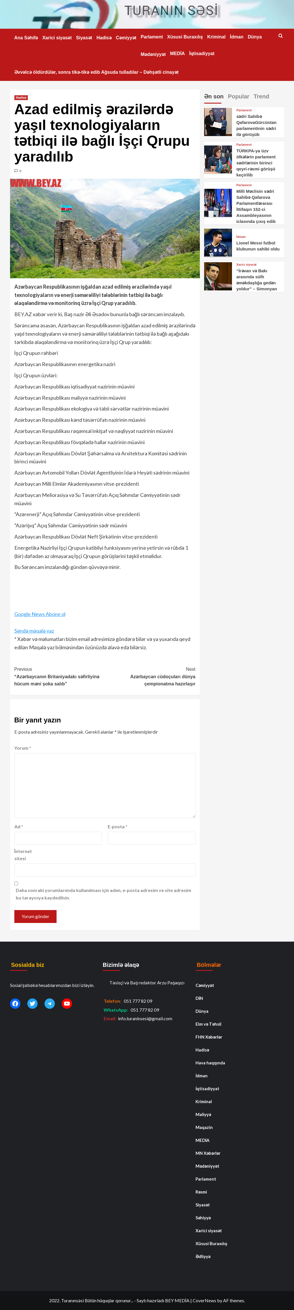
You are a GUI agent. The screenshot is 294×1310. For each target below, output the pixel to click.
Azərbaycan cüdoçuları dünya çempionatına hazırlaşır (150, 676)
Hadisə (104, 37)
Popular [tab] (238, 96)
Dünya (255, 36)
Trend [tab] (261, 96)
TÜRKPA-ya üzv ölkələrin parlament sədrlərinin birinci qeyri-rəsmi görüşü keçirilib (256, 162)
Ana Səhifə (26, 37)
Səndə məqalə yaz (34, 630)
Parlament (152, 36)
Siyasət (84, 37)
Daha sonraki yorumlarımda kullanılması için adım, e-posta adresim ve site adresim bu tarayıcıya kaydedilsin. (103, 893)
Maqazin (204, 1127)
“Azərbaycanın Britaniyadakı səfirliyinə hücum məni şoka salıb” (59, 676)
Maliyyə (203, 1114)
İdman (236, 36)
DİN (199, 998)
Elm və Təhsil (208, 1024)
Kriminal (216, 36)
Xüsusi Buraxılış (185, 36)
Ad (18, 826)
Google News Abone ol (39, 614)
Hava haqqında (210, 1062)
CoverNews (204, 1300)
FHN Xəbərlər (209, 1036)
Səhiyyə (203, 1217)
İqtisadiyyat (201, 53)
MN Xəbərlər (208, 1153)
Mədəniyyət (153, 54)
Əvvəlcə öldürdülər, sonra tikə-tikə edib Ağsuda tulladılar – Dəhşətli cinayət (96, 72)
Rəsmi (201, 1191)
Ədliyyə (203, 1256)
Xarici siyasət (56, 37)
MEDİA (177, 53)
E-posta (117, 826)
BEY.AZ (23, 314)
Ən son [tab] (214, 96)
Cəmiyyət (126, 37)
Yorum (22, 748)
